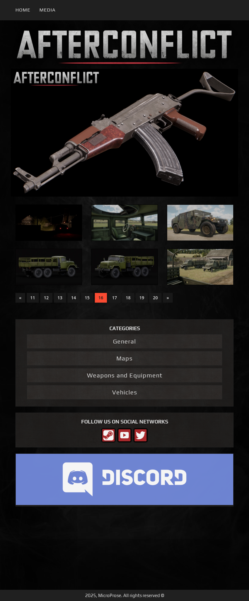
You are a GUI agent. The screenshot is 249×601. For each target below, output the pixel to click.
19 (141, 297)
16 (100, 297)
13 (60, 297)
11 (32, 297)
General (124, 341)
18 (128, 297)
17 (114, 297)
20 (155, 297)
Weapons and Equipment (124, 375)
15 (87, 297)
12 (46, 297)
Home (22, 10)
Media (47, 10)
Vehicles (124, 392)
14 (73, 297)
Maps (124, 358)
